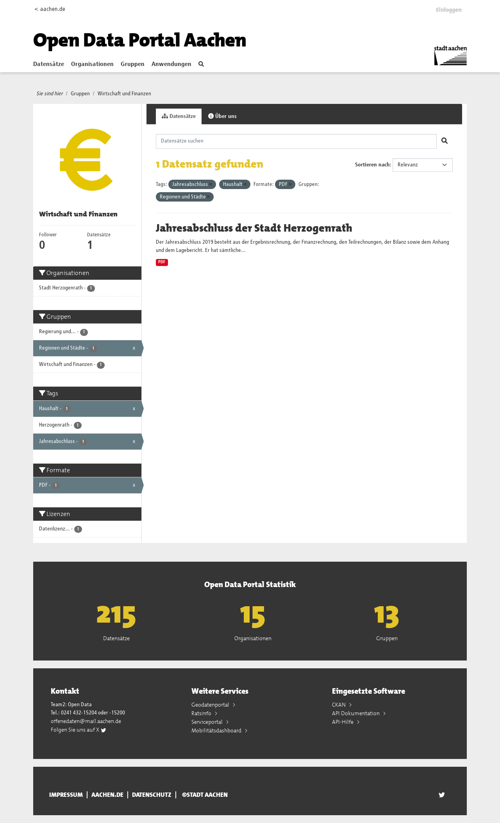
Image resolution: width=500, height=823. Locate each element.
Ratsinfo (201, 713)
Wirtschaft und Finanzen (124, 93)
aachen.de (107, 794)
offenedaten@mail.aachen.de (86, 721)
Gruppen (133, 64)
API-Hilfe (343, 721)
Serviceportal (207, 721)
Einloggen (449, 10)
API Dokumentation (356, 713)
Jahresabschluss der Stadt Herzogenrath (254, 228)
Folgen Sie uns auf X (79, 729)
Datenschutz (151, 794)
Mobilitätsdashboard (217, 730)
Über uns (222, 116)
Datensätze (48, 64)
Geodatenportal (210, 704)
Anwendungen (171, 64)
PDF (161, 262)
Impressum (66, 794)
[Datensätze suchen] (296, 141)
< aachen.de (49, 9)
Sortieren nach (372, 165)
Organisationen (92, 64)
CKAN (339, 704)
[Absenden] (444, 141)
